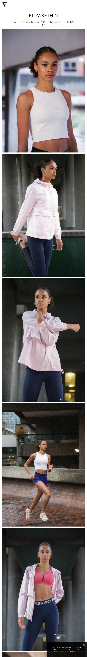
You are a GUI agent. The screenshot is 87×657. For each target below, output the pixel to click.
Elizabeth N (43, 15)
